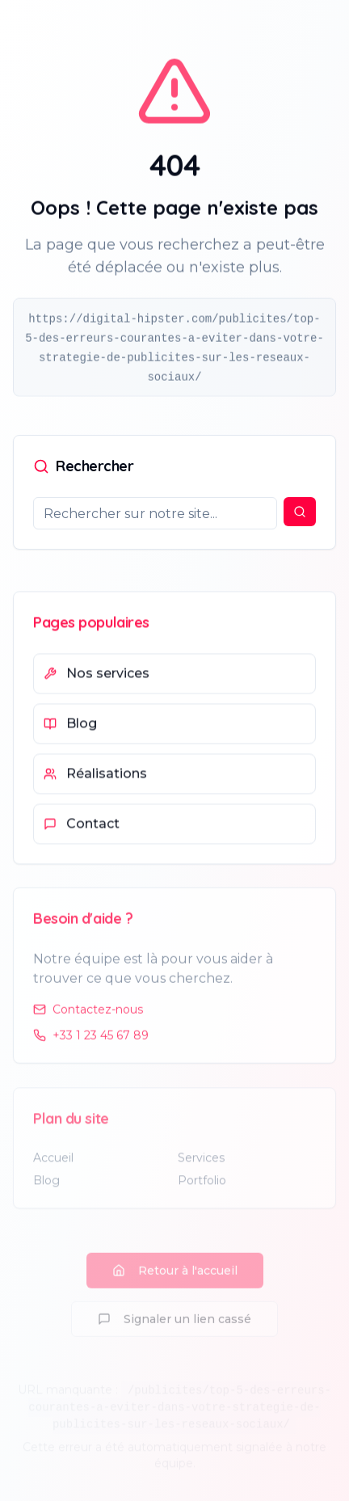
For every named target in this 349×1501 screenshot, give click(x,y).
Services (201, 1163)
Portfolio (202, 1185)
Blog (46, 1185)
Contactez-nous (88, 1013)
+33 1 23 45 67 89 (91, 1039)
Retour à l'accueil (175, 1276)
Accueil (53, 1163)
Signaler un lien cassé (174, 1325)
